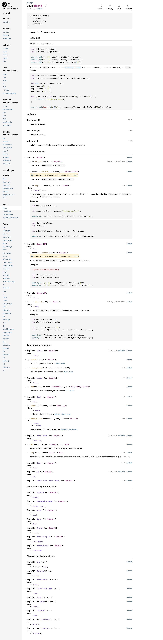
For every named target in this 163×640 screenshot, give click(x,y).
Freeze (40, 492)
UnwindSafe (43, 545)
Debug (40, 378)
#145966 (75, 256)
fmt (32, 387)
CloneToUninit (44, 588)
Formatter (56, 387)
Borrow (40, 571)
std (9, 3)
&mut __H (61, 406)
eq (32, 444)
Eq (38, 472)
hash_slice (36, 418)
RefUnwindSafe (44, 501)
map (36, 185)
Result (74, 387)
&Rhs (51, 453)
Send (39, 510)
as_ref (38, 161)
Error (86, 387)
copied (45, 253)
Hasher (38, 410)
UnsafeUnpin (43, 537)
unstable (121, 351)
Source (39, 9)
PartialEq (42, 435)
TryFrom (44, 619)
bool (67, 444)
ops (31, 3)
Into (42, 601)
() (80, 387)
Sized (38, 426)
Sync (39, 519)
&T (61, 161)
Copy (35, 249)
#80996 (75, 175)
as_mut (45, 171)
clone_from (36, 368)
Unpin (40, 528)
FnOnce (36, 190)
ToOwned (41, 610)
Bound (40, 157)
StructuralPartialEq (48, 480)
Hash (39, 397)
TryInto (44, 628)
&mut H (73, 418)
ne (32, 453)
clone (33, 359)
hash (33, 406)
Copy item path (45, 6)
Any (38, 562)
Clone (35, 298)
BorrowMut (42, 579)
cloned (38, 302)
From (39, 597)
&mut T (74, 171)
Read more (60, 363)
